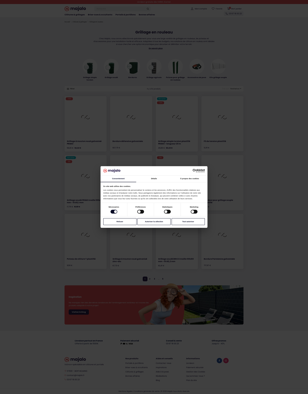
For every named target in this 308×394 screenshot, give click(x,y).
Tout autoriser (188, 222)
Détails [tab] (154, 179)
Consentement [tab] (118, 179)
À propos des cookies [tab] (189, 179)
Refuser (120, 222)
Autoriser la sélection (154, 222)
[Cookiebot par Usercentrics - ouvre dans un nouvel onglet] (194, 171)
